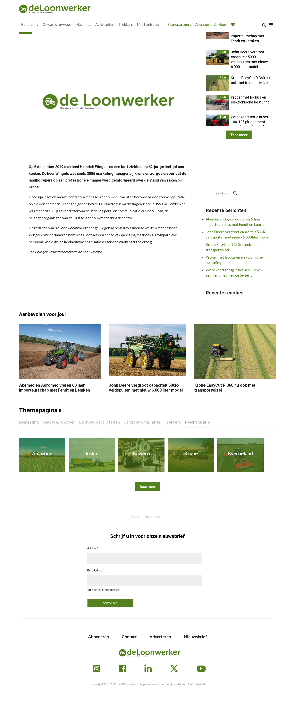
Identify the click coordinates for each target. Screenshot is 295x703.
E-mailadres (94, 570)
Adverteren (160, 636)
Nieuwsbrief (195, 636)
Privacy (133, 684)
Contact (129, 636)
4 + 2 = (91, 548)
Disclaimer (179, 684)
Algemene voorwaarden (155, 684)
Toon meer (238, 135)
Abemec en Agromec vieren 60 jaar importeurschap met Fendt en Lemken (54, 388)
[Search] (264, 25)
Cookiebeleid (196, 684)
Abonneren (98, 636)
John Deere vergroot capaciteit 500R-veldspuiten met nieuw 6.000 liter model (146, 388)
